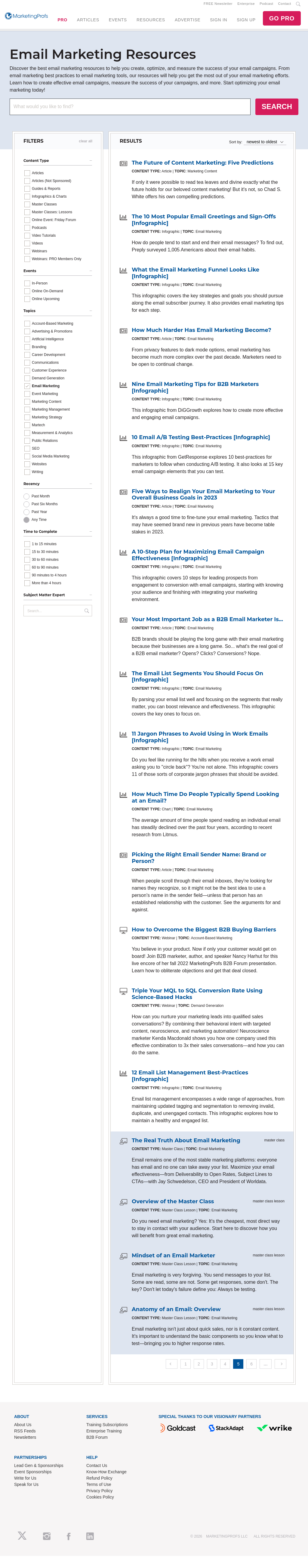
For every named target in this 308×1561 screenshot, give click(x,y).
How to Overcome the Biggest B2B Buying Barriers (204, 934)
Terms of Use (98, 1489)
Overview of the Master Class (173, 1206)
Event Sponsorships (33, 1476)
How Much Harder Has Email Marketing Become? (201, 335)
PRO (62, 22)
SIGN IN (218, 22)
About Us (23, 1429)
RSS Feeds (25, 1436)
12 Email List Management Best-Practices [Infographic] (190, 1081)
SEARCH (277, 112)
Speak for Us (26, 1489)
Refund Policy (99, 1483)
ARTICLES (88, 22)
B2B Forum (97, 1442)
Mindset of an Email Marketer (173, 1260)
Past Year (39, 517)
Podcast (266, 6)
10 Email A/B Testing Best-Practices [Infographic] (201, 442)
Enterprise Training (104, 1436)
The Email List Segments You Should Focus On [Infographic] (197, 681)
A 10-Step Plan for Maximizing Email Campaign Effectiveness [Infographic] (198, 560)
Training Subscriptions (107, 1429)
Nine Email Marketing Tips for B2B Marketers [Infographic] (195, 392)
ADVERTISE (187, 22)
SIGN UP (246, 22)
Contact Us (96, 1470)
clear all (85, 146)
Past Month (41, 501)
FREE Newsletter (218, 6)
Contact (284, 6)
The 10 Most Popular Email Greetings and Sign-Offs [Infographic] (204, 225)
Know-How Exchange (106, 1476)
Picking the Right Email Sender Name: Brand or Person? (199, 863)
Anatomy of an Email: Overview (176, 1314)
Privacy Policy (99, 1495)
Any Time (39, 525)
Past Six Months (45, 509)
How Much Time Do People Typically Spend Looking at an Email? (205, 802)
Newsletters (25, 1442)
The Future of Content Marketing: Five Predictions (202, 168)
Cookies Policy (100, 1502)
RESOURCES (151, 22)
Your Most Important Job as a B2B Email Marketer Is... (207, 624)
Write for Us (25, 1483)
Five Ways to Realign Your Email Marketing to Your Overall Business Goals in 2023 (203, 499)
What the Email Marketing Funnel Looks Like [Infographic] (195, 278)
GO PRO (281, 21)
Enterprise (246, 6)
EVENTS (118, 22)
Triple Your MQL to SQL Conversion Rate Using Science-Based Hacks (197, 999)
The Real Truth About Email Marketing (186, 1145)
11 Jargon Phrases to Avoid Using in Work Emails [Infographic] (200, 742)
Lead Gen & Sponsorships (38, 1470)
